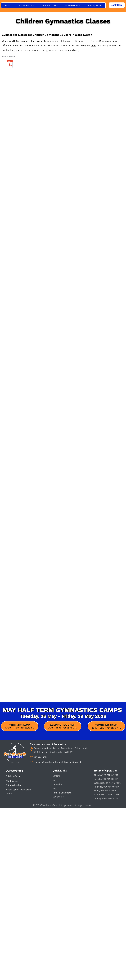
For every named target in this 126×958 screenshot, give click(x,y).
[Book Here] (117, 5)
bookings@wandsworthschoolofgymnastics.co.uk (57, 762)
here (93, 45)
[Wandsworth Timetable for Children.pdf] (9, 64)
